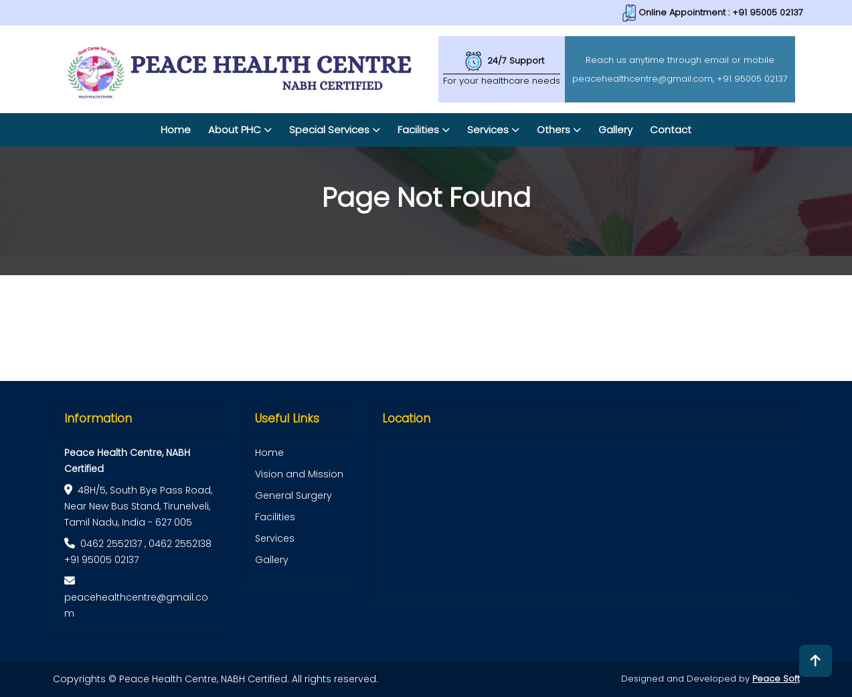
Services (274, 538)
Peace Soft (776, 678)
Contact (670, 130)
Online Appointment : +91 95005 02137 (712, 12)
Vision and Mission (299, 474)
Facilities (275, 517)
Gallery (615, 130)
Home (176, 130)
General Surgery (293, 495)
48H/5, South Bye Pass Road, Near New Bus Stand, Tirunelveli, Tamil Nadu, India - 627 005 (138, 506)
